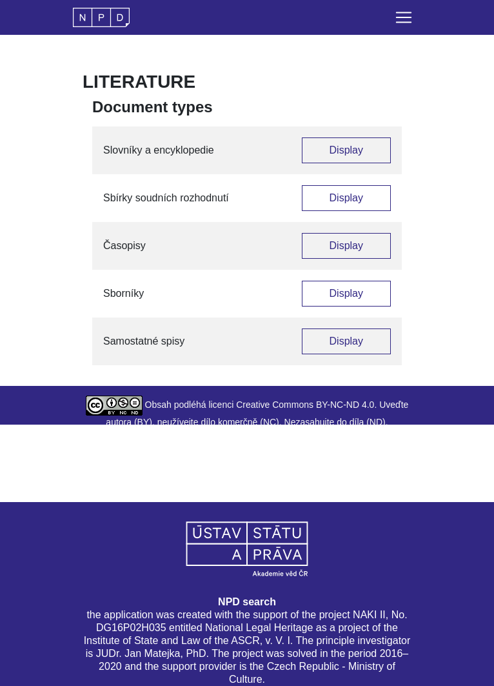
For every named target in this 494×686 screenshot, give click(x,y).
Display (346, 150)
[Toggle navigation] (403, 17)
